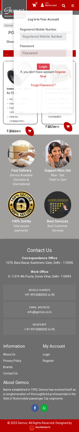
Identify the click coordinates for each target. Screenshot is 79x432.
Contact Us (10, 373)
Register (48, 360)
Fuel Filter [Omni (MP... (58, 93)
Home (9, 25)
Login (46, 354)
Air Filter (12, 93)
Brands (8, 367)
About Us (9, 354)
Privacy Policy (12, 360)
